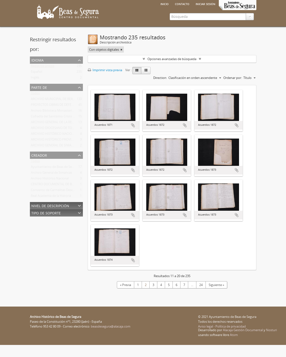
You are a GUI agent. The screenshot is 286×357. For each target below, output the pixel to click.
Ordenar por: (232, 90)
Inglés (35, 90)
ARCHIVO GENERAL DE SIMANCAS (55, 158)
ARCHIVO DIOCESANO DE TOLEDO (55, 141)
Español (36, 85)
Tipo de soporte (46, 224)
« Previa (125, 297)
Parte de (39, 99)
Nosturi (271, 342)
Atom (234, 347)
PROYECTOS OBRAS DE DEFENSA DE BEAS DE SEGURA (69, 118)
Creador (39, 167)
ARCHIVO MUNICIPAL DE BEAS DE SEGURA (61, 112)
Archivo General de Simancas (51, 185)
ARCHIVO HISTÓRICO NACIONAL (54, 147)
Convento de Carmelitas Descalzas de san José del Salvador (73, 203)
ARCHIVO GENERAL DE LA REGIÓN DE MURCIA (64, 135)
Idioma (37, 72)
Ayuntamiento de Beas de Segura (54, 180)
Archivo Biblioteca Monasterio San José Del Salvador (68, 123)
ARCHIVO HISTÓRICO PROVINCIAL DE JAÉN (61, 152)
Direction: (160, 90)
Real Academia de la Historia (51, 209)
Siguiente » (216, 297)
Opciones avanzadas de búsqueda (171, 71)
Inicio (164, 3)
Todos (35, 106)
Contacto (182, 3)
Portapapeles (250, 36)
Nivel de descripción (50, 217)
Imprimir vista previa (105, 82)
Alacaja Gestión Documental (243, 342)
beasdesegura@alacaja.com (110, 338)
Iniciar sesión (205, 3)
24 (201, 297)
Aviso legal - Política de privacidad (222, 338)
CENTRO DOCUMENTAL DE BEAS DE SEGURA (62, 197)
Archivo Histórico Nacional (50, 191)
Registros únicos (42, 79)
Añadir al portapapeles (133, 137)
